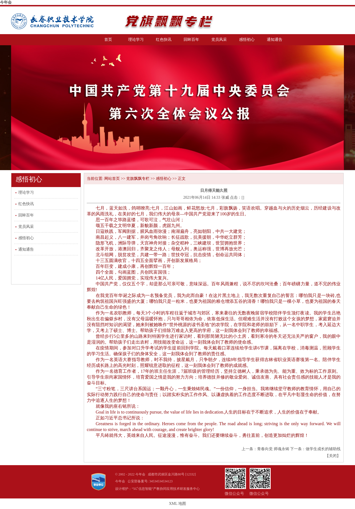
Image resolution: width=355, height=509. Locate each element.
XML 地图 (177, 504)
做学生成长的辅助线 (323, 449)
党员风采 (219, 39)
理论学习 (136, 39)
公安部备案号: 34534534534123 (150, 481)
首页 (108, 39)
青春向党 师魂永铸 (273, 449)
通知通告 (274, 39)
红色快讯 (163, 39)
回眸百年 (191, 39)
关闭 (333, 456)
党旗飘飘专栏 (137, 179)
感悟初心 (247, 39)
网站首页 (112, 179)
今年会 (6, 2)
